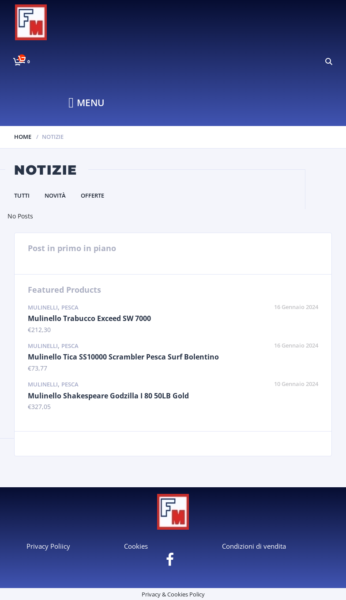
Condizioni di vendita (254, 546)
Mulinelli (43, 307)
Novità (55, 195)
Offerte (92, 195)
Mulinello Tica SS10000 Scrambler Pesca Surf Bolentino (123, 357)
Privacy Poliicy (48, 546)
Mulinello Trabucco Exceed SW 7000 (89, 318)
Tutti (22, 195)
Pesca (70, 307)
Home (22, 137)
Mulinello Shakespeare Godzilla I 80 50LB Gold (108, 396)
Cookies (136, 546)
